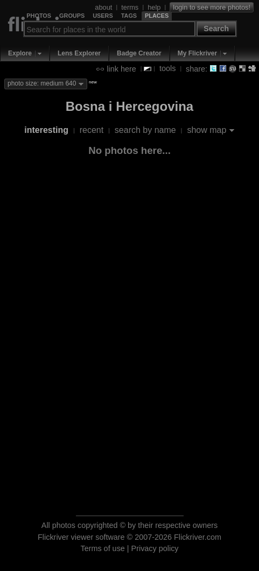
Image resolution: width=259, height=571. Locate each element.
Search (216, 28)
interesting (46, 130)
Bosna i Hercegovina (129, 106)
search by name (145, 130)
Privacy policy (155, 548)
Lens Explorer (79, 53)
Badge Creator (139, 53)
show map (206, 130)
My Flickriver (197, 53)
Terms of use (102, 548)
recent (91, 130)
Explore (20, 53)
